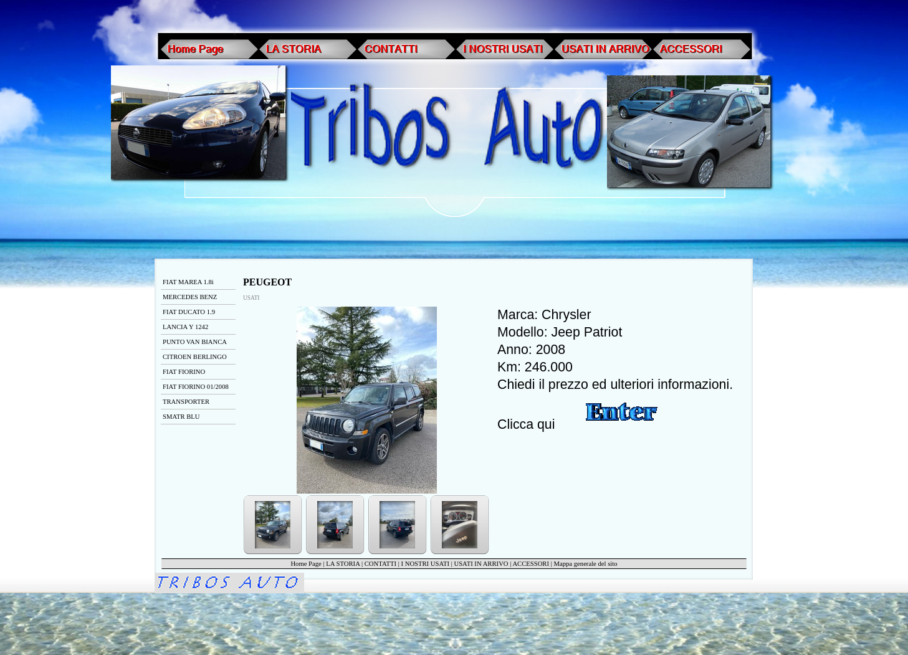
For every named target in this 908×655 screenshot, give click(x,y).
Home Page (305, 563)
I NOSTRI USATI (425, 563)
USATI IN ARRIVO (481, 563)
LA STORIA (343, 563)
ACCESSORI (530, 563)
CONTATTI (380, 563)
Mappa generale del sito (586, 563)
